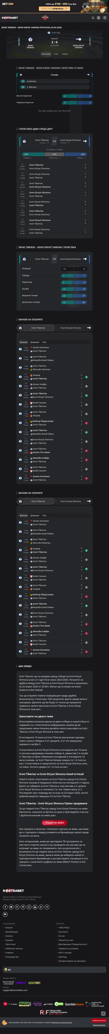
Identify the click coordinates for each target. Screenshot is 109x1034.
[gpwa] (25, 1004)
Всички (23, 342)
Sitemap (62, 956)
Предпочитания (99, 1025)
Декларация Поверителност (72, 944)
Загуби (25, 288)
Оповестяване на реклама (72, 961)
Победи (26, 275)
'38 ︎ (23, 87)
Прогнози (10, 944)
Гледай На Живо (54, 822)
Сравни (9, 940)
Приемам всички (99, 1020)
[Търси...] (93, 17)
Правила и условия (68, 948)
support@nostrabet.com (15, 990)
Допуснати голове (31, 302)
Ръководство (12, 956)
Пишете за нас (65, 940)
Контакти (63, 931)
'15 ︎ (23, 81)
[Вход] (98, 17)
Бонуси (9, 927)
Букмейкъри (11, 931)
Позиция (26, 268)
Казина (9, 936)
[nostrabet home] (13, 890)
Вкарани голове (30, 295)
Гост (45, 342)
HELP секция (64, 952)
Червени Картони (25, 102)
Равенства (27, 282)
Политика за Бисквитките (61, 1022)
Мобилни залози (14, 948)
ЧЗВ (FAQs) (63, 927)
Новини (9, 952)
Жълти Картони (24, 95)
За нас (61, 936)
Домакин (34, 342)
